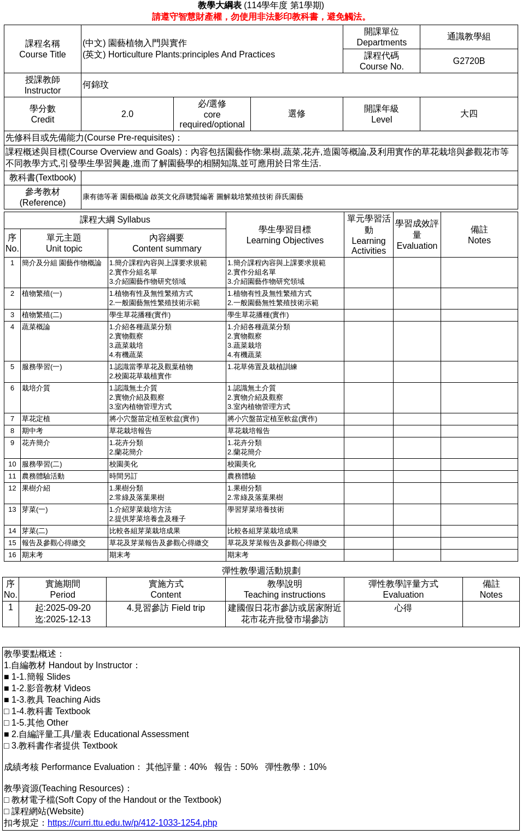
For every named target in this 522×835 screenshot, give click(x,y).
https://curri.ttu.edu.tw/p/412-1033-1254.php (132, 822)
